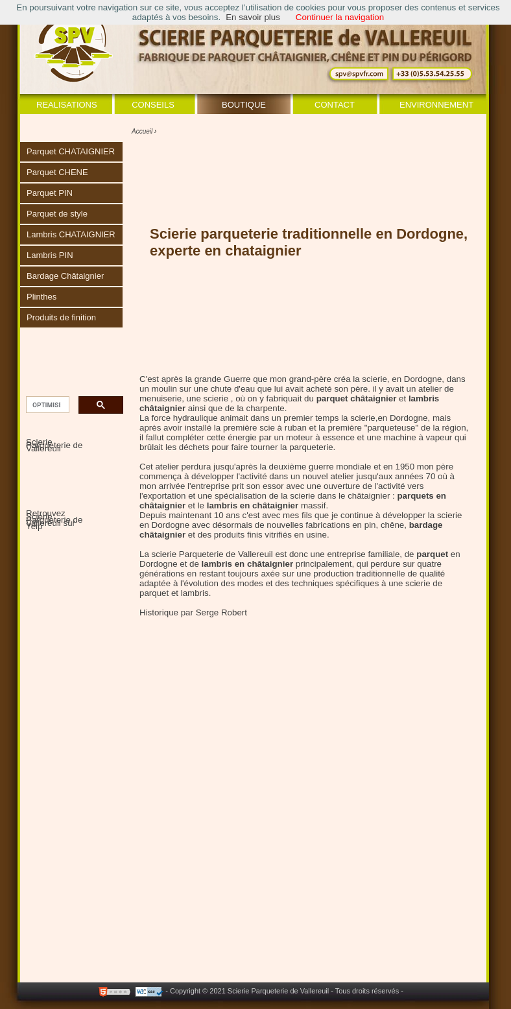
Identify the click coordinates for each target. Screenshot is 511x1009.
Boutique (244, 105)
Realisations (66, 105)
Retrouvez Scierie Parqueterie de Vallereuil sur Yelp (54, 519)
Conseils (153, 105)
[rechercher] (46, 405)
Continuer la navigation (340, 17)
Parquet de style (57, 214)
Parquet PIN (50, 193)
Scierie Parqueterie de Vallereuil (54, 445)
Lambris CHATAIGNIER (71, 234)
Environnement (436, 105)
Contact (335, 105)
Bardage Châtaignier (65, 276)
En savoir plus (253, 17)
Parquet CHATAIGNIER (71, 151)
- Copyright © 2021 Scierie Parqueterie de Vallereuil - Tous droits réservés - (284, 991)
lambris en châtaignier (247, 564)
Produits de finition (61, 317)
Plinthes (41, 297)
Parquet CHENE (57, 172)
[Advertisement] (218, 928)
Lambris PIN (50, 255)
